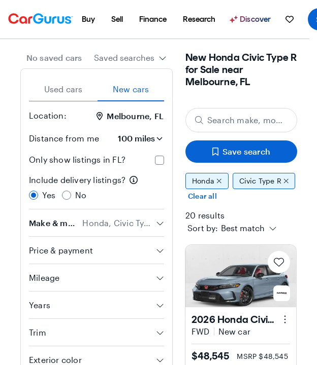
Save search (241, 151)
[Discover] (251, 19)
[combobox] (130, 57)
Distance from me (64, 138)
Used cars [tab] (63, 89)
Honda (207, 181)
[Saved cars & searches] (289, 19)
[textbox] (243, 228)
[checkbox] (159, 160)
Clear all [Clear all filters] (202, 196)
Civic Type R (264, 181)
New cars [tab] (131, 89)
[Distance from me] (135, 138)
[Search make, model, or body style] (241, 120)
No (80, 195)
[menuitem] (88, 19)
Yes (49, 195)
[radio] (33, 195)
